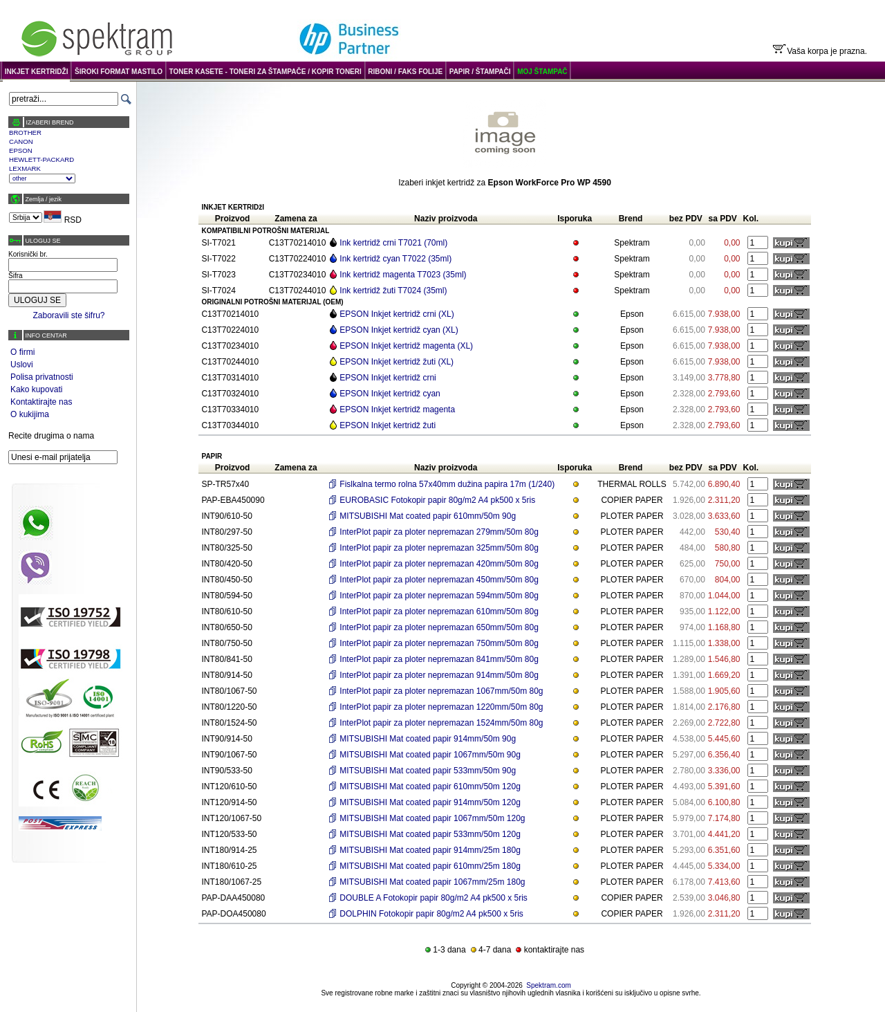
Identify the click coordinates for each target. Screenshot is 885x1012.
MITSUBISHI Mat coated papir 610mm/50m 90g (427, 516)
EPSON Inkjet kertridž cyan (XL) (398, 330)
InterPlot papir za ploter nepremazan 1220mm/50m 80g (441, 707)
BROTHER (25, 132)
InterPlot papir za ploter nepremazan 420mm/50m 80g (439, 564)
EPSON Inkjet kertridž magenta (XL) (406, 346)
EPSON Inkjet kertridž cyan (389, 393)
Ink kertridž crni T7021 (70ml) (393, 243)
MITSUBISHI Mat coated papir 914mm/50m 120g (429, 802)
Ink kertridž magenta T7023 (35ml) (402, 274)
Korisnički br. (28, 254)
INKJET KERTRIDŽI (36, 71)
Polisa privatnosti (41, 377)
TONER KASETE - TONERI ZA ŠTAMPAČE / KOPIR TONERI (265, 71)
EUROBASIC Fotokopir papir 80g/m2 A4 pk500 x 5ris (437, 500)
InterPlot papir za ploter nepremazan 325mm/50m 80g (439, 548)
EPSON (20, 150)
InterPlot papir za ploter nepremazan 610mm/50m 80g (439, 611)
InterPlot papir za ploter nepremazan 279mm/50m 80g (439, 532)
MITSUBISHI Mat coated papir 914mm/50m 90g (427, 739)
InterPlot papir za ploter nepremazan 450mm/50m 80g (439, 580)
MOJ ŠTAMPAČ (542, 71)
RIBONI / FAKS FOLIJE (405, 71)
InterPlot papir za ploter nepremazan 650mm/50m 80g (439, 627)
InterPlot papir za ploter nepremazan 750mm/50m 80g (439, 643)
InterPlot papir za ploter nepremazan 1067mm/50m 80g (441, 691)
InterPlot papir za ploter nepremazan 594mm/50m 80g (439, 595)
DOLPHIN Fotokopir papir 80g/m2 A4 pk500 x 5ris (431, 914)
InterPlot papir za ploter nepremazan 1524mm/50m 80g (441, 723)
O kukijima (29, 414)
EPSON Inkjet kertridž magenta (397, 409)
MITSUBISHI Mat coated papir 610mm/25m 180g (429, 866)
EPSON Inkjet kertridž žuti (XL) (396, 362)
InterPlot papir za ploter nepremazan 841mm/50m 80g (439, 659)
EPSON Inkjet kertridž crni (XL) (396, 314)
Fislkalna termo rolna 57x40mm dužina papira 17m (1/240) (447, 484)
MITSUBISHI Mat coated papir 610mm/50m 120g (429, 786)
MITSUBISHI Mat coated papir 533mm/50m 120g (429, 834)
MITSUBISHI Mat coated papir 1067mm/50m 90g (429, 755)
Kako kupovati (36, 389)
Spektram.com (548, 985)
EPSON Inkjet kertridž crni (387, 378)
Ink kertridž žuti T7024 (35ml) (393, 290)
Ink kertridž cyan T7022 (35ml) (395, 259)
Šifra (15, 275)
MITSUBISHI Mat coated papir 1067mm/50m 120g (432, 818)
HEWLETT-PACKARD (41, 159)
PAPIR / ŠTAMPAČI (480, 71)
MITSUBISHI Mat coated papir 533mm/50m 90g (427, 770)
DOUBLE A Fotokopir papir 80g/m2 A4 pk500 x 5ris (433, 898)
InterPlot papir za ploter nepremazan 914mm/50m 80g (439, 675)
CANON (21, 141)
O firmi (22, 352)
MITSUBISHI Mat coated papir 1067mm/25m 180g (432, 882)
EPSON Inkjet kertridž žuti (387, 425)
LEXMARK (25, 168)
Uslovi (21, 364)
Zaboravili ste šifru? (68, 315)
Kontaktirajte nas (41, 402)
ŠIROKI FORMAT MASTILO (118, 71)
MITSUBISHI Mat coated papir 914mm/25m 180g (429, 850)
